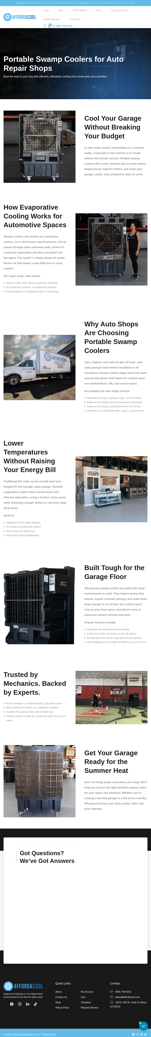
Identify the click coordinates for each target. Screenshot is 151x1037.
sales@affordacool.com (125, 993)
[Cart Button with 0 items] (143, 1029)
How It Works (62, 13)
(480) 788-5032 (62, 22)
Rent (51, 13)
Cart (83, 993)
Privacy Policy (48, 1031)
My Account (87, 988)
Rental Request (104, 13)
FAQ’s (73, 13)
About (58, 988)
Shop (44, 13)
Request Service (86, 13)
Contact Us (119, 13)
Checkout (86, 998)
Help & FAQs (62, 1004)
